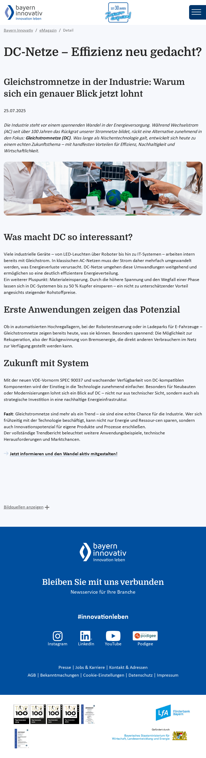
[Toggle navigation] (197, 12)
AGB (32, 675)
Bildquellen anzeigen (23, 507)
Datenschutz (141, 675)
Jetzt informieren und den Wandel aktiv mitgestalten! (63, 454)
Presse (65, 667)
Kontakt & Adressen (128, 667)
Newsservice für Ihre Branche (103, 592)
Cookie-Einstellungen (103, 675)
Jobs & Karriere (90, 667)
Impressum (167, 675)
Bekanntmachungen (60, 675)
